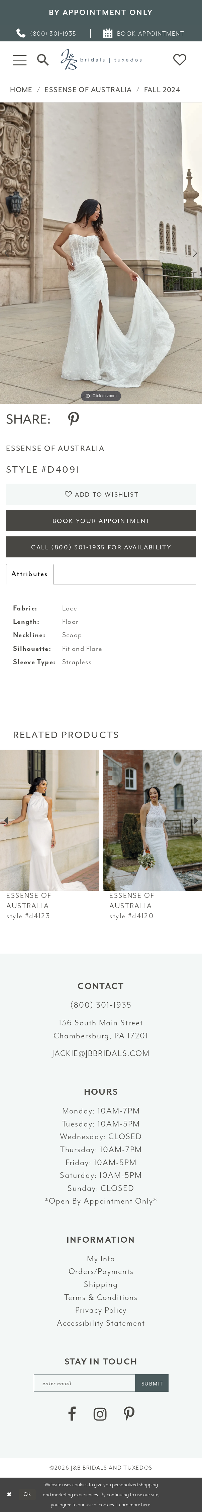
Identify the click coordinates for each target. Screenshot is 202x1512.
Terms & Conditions (101, 1297)
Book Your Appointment (101, 521)
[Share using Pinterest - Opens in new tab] (73, 419)
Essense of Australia (88, 89)
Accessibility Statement (101, 1323)
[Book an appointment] (144, 33)
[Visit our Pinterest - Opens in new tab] (129, 1414)
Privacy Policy (100, 1310)
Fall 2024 (162, 89)
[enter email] (101, 1383)
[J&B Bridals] (101, 59)
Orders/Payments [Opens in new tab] (101, 1271)
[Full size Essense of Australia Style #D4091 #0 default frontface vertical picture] (101, 253)
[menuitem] (47, 33)
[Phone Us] (47, 33)
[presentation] (49, 820)
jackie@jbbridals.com (101, 1053)
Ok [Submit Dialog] (27, 1494)
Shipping (101, 1284)
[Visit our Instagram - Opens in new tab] (100, 1414)
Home (21, 89)
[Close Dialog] (9, 1495)
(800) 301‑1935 (100, 1005)
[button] (20, 59)
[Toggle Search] (43, 59)
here (145, 1504)
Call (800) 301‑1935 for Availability (101, 547)
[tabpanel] (101, 253)
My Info (101, 1259)
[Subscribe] (152, 1383)
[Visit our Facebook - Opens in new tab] (72, 1414)
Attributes (29, 573)
